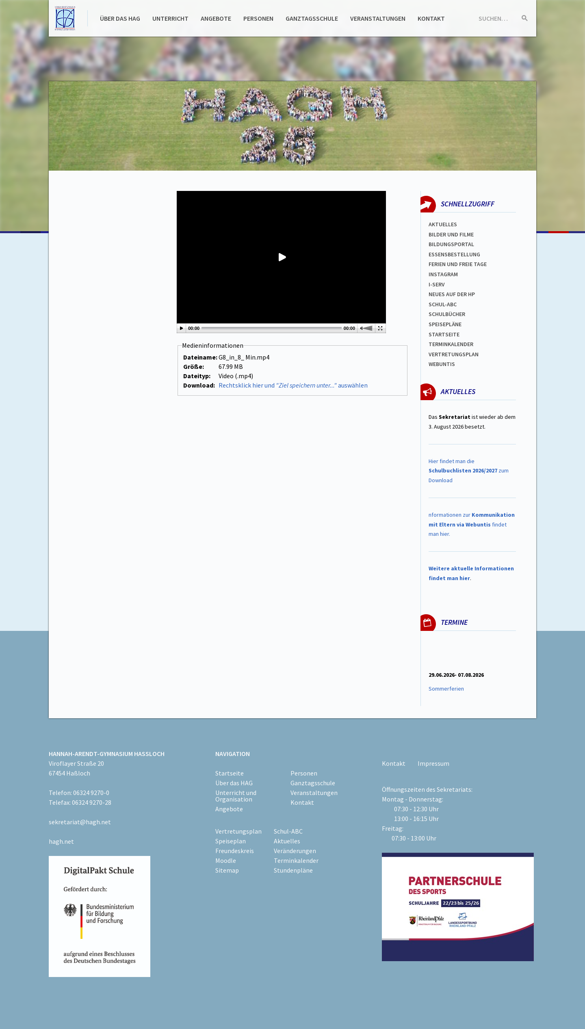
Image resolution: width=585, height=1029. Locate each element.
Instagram (443, 274)
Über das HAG (120, 18)
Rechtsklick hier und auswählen (293, 385)
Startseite (444, 334)
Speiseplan (230, 841)
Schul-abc (443, 304)
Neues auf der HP (452, 294)
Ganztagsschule (312, 18)
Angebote (216, 18)
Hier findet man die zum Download (469, 470)
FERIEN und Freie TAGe (458, 264)
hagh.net (61, 841)
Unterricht (170, 18)
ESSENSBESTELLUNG (454, 254)
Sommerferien (447, 688)
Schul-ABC (288, 831)
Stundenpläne (293, 870)
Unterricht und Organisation (235, 796)
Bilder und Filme (451, 234)
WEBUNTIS (442, 364)
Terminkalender (451, 344)
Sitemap (227, 870)
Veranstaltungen (377, 18)
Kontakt (431, 18)
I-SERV (437, 284)
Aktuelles (443, 224)
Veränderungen (295, 851)
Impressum (433, 763)
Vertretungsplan (454, 354)
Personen (258, 18)
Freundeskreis (234, 851)
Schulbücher (447, 314)
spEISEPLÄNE (445, 324)
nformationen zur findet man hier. (472, 524)
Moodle (225, 860)
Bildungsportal (451, 244)
